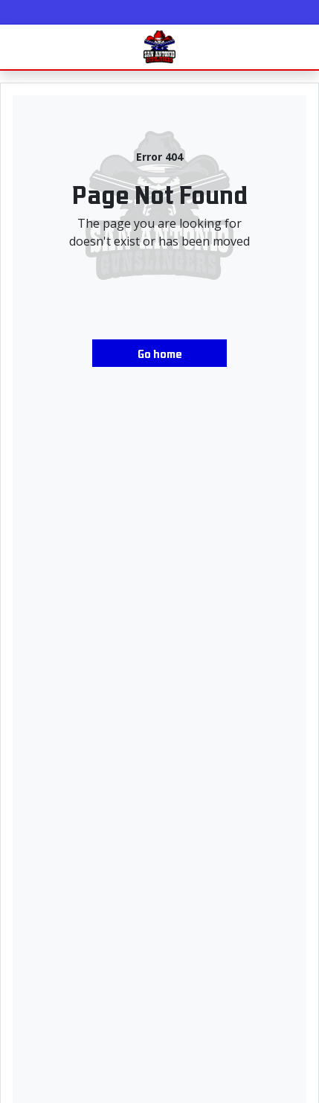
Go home (160, 352)
